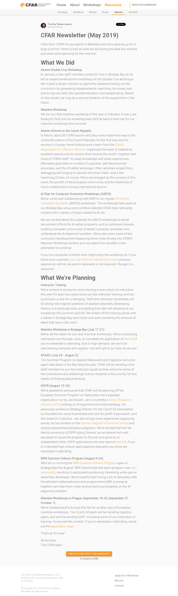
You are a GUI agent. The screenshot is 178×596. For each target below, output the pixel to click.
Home (61, 5)
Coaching (62, 12)
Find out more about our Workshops (89, 553)
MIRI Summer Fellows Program (94, 463)
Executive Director (82, 25)
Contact (119, 585)
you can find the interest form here (94, 260)
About (75, 5)
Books (105, 12)
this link (129, 339)
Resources (113, 5)
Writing (93, 12)
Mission (119, 580)
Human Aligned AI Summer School (105, 423)
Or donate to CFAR (89, 558)
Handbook (78, 12)
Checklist (133, 12)
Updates (119, 12)
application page (62, 526)
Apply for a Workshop (144, 5)
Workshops (92, 5)
